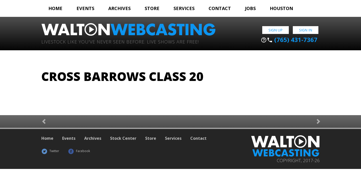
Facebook (79, 151)
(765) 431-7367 (289, 39)
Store (152, 8)
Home (55, 8)
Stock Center (123, 138)
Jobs (250, 8)
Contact (220, 8)
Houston (281, 8)
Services (184, 8)
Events (85, 8)
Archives (119, 8)
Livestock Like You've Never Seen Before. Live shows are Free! (120, 41)
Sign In (305, 30)
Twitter (50, 151)
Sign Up (275, 30)
